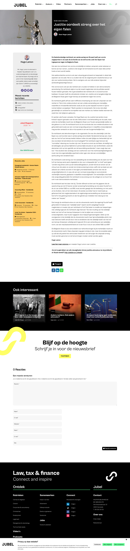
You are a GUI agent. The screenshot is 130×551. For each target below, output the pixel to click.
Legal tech (16, 519)
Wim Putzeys (21, 320)
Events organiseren (45, 511)
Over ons (101, 4)
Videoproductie (44, 507)
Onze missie (97, 519)
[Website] (22, 90)
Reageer (58, 264)
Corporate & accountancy (21, 507)
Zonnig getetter (21, 107)
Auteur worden (44, 499)
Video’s (16, 531)
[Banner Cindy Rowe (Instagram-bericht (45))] (27, 154)
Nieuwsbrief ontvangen (73, 499)
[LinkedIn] (28, 90)
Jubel (16, 320)
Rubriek (38, 4)
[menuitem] (110, 6)
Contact (97, 495)
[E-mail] (25, 90)
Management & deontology (21, 523)
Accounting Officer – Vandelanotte (24, 190)
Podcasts (17, 537)
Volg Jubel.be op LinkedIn (73, 253)
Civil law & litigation (19, 499)
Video (58, 4)
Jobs (93, 4)
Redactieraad (97, 523)
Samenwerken (81, 4)
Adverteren (43, 503)
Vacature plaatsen (45, 525)
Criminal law (16, 511)
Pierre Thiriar (90, 320)
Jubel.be (27, 86)
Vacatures (43, 515)
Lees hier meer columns (60, 244)
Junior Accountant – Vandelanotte (24, 202)
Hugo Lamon (67, 34)
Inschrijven (65, 356)
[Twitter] (31, 90)
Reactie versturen (110, 448)
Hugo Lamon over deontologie (25, 110)
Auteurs (49, 4)
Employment (17, 515)
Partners (68, 4)
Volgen (73, 504)
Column (65, 21)
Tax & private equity (19, 527)
